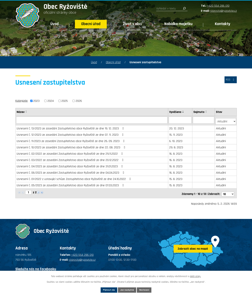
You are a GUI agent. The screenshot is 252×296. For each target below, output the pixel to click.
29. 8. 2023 (176, 146)
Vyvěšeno (176, 112)
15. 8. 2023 (176, 178)
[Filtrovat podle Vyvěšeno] (180, 120)
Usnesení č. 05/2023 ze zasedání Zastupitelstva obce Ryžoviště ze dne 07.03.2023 (71, 184)
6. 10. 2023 (176, 140)
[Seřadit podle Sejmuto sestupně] (207, 112)
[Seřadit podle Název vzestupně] (26, 111)
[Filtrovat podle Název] (92, 120)
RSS (229, 81)
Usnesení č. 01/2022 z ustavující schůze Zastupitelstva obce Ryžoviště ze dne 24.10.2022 (74, 178)
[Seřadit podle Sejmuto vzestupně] (207, 111)
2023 (36, 101)
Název (20, 112)
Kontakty (222, 24)
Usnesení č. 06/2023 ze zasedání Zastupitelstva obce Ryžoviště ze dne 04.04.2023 (71, 171)
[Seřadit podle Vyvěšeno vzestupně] (184, 111)
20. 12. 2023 (177, 127)
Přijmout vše (103, 289)
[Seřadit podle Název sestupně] (26, 112)
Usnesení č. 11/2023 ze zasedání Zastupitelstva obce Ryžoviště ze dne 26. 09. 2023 (71, 140)
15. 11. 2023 (176, 133)
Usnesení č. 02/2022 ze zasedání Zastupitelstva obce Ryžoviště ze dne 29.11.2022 (70, 152)
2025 (64, 101)
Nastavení (150, 289)
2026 (79, 101)
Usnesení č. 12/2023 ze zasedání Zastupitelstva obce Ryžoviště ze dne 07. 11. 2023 (71, 133)
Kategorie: (21, 101)
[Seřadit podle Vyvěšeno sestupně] (184, 112)
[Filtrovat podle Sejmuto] (204, 120)
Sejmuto (199, 112)
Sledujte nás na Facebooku (35, 266)
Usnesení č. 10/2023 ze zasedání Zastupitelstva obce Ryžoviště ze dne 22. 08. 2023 (72, 146)
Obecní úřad (90, 24)
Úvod (54, 24)
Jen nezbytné (127, 289)
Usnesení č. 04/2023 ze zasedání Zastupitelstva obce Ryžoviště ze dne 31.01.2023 (70, 165)
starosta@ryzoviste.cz (223, 11)
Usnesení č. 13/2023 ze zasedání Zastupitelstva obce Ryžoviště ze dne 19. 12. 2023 (71, 127)
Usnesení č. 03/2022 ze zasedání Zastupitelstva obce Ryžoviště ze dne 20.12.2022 (71, 159)
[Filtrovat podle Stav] (226, 120)
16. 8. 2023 (176, 152)
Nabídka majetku (178, 24)
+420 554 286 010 (218, 6)
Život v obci (132, 24)
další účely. (195, 275)
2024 (50, 101)
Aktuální (221, 127)
